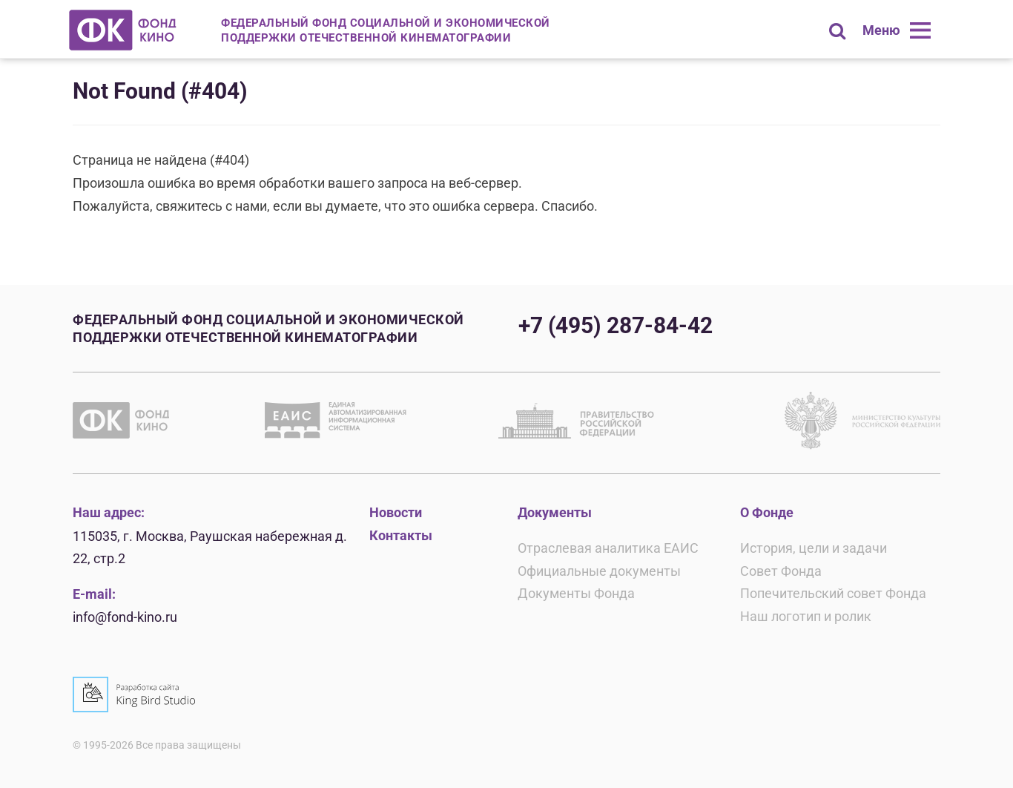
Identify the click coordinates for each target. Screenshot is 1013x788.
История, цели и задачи (813, 548)
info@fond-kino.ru (125, 617)
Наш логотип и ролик (805, 616)
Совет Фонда (781, 571)
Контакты (400, 535)
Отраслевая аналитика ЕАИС (608, 548)
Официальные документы (599, 571)
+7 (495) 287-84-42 (615, 325)
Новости (395, 512)
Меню (881, 30)
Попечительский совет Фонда (833, 593)
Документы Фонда (576, 593)
